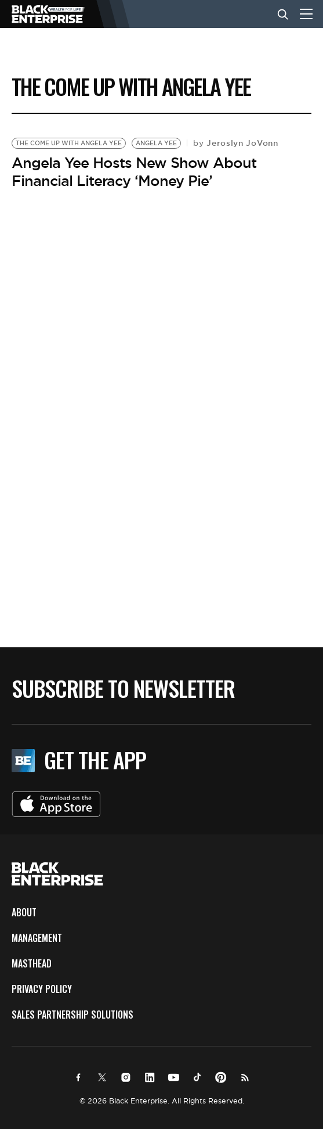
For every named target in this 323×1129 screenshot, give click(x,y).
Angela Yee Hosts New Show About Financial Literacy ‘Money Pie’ (134, 171)
